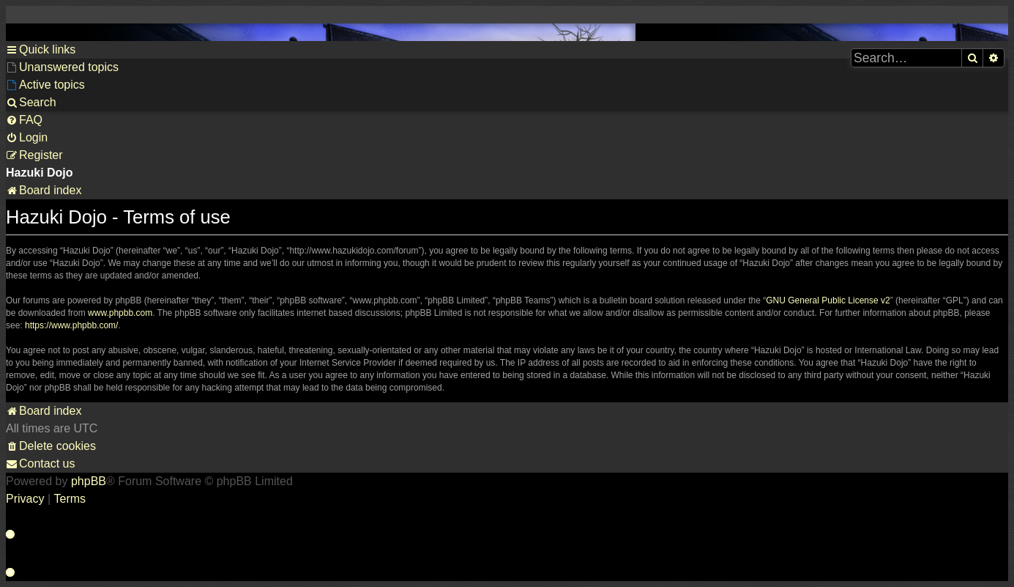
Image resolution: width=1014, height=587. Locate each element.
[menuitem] (62, 67)
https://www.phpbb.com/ (71, 325)
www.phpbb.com (120, 313)
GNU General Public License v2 (828, 300)
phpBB (88, 481)
